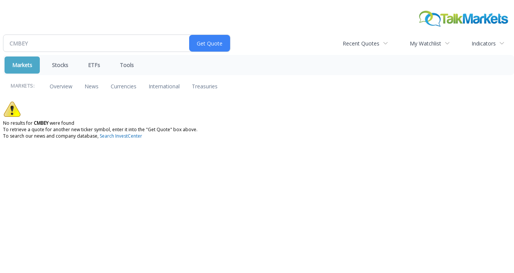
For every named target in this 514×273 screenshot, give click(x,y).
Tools (127, 65)
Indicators (484, 43)
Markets (22, 65)
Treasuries (205, 86)
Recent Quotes (361, 43)
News (92, 86)
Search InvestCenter (121, 136)
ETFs (94, 65)
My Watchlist (425, 43)
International (164, 86)
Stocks (60, 65)
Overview (61, 86)
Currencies (123, 86)
